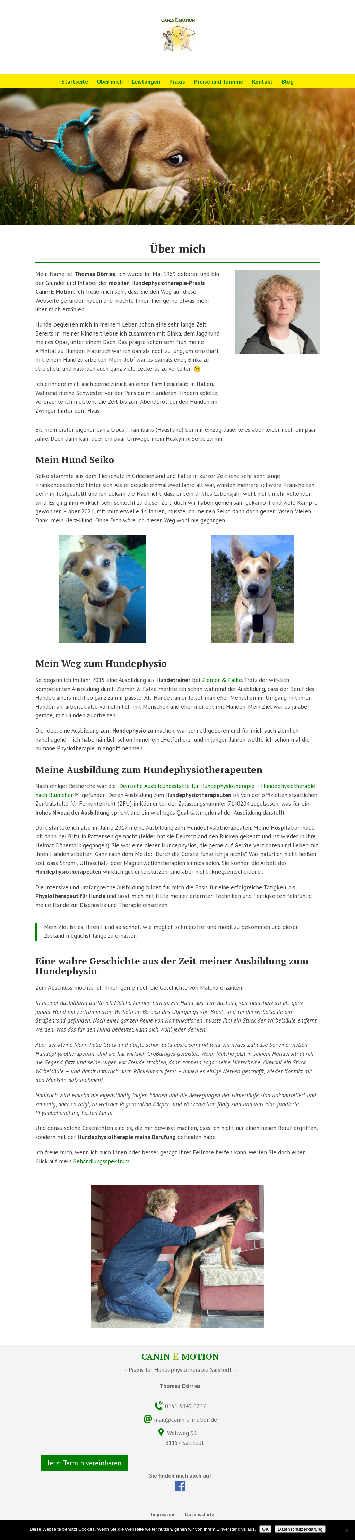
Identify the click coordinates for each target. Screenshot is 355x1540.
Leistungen (146, 82)
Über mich (110, 82)
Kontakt (262, 82)
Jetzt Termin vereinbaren (84, 1462)
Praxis (177, 82)
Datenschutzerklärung (300, 1529)
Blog (288, 82)
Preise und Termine (218, 82)
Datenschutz (199, 1514)
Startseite (74, 82)
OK (265, 1529)
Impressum (163, 1514)
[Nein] (346, 1530)
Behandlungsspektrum (101, 1161)
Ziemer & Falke (222, 680)
